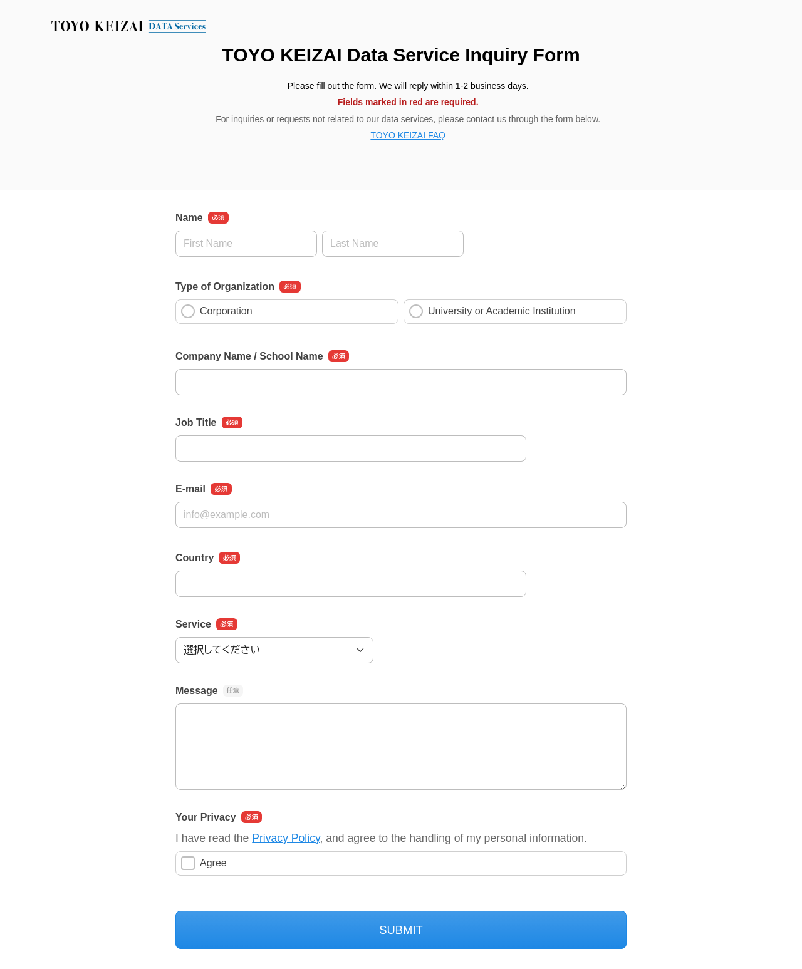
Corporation (217, 311)
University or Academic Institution (492, 311)
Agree (204, 863)
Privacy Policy (286, 838)
